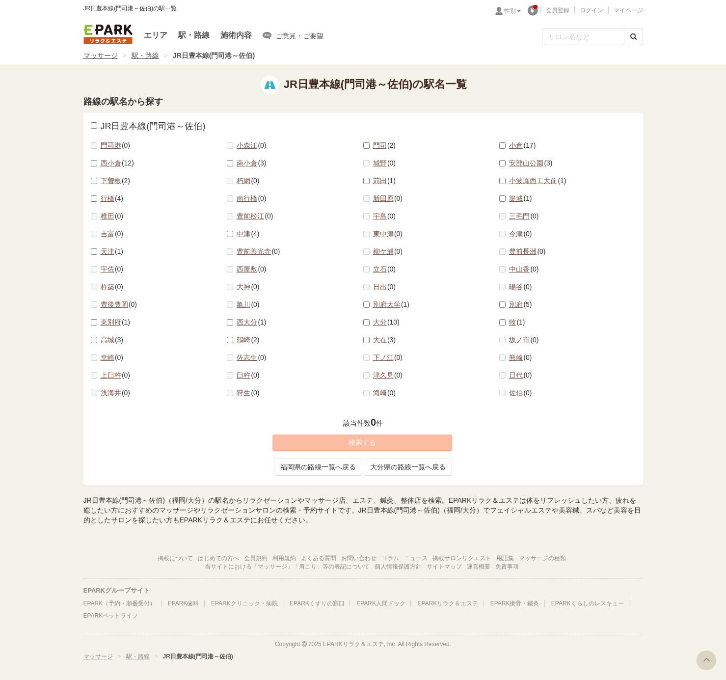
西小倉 (117, 163)
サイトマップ (444, 566)
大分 (386, 322)
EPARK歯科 (183, 603)
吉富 (112, 234)
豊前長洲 (527, 251)
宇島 (384, 216)
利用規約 (284, 558)
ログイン (591, 10)
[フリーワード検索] (583, 36)
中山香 (524, 269)
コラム (390, 558)
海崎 (384, 393)
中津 (248, 234)
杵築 (112, 287)
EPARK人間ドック (380, 603)
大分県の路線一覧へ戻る (408, 467)
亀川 (248, 304)
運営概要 (478, 566)
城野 (384, 163)
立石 (384, 269)
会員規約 (256, 558)
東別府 (116, 322)
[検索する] (633, 37)
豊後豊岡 (119, 304)
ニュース (416, 558)
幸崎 (112, 357)
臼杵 (248, 375)
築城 (520, 198)
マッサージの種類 (542, 558)
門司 (384, 145)
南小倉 (252, 163)
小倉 (522, 145)
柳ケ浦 (388, 251)
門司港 (116, 145)
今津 (520, 234)
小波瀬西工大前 (537, 181)
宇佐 (112, 269)
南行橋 (252, 198)
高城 (112, 340)
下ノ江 (388, 357)
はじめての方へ (218, 558)
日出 (384, 287)
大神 (248, 287)
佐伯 (520, 393)
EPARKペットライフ (110, 615)
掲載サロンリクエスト (461, 558)
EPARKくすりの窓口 (317, 603)
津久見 (388, 375)
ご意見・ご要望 (293, 35)
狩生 (248, 393)
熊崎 (520, 357)
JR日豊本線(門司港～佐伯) (148, 126)
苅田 (384, 181)
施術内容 (236, 35)
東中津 (388, 234)
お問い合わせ (358, 558)
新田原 (388, 198)
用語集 (505, 558)
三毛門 (524, 216)
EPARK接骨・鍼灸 (514, 603)
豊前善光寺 (258, 251)
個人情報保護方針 (398, 566)
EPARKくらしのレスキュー (587, 603)
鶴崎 (248, 340)
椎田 (112, 216)
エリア (155, 35)
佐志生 (252, 357)
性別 (512, 10)
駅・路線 (194, 35)
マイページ (628, 10)
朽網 (248, 181)
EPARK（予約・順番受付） (119, 603)
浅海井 (116, 393)
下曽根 (116, 181)
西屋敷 (252, 269)
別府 (520, 304)
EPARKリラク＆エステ (108, 34)
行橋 (112, 198)
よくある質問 (318, 558)
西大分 (252, 322)
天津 (112, 251)
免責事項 (507, 566)
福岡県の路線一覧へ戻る (318, 467)
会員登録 (557, 10)
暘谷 (520, 287)
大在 (384, 340)
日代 (520, 375)
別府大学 (391, 304)
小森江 (252, 145)
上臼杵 (116, 375)
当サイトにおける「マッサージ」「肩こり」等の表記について (287, 566)
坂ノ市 (524, 340)
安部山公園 (531, 163)
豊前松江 (255, 216)
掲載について (175, 558)
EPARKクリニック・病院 (244, 603)
